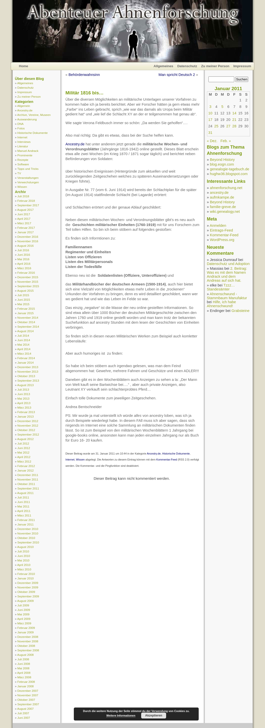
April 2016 (24, 263)
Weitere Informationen (120, 715)
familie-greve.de (223, 207)
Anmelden (218, 226)
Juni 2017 (23, 214)
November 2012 (27, 425)
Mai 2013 (23, 398)
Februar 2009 (26, 627)
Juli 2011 (23, 497)
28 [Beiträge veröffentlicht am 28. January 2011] (234, 126)
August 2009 (25, 600)
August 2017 (25, 209)
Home (23, 66)
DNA (20, 123)
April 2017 (24, 218)
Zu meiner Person (215, 66)
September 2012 (28, 434)
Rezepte (22, 159)
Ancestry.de (25, 110)
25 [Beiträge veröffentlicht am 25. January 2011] (216, 126)
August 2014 (25, 331)
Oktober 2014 (26, 322)
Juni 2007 (23, 717)
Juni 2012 (23, 448)
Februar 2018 (26, 200)
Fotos (21, 128)
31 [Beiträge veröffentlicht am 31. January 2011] (210, 133)
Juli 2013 (23, 389)
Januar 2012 (25, 470)
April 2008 (24, 672)
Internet (22, 137)
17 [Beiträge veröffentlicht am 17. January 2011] (210, 120)
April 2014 (24, 349)
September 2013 (28, 380)
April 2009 (24, 618)
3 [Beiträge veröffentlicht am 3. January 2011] (210, 107)
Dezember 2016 (27, 236)
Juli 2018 (23, 196)
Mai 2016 (23, 259)
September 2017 (28, 205)
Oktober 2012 (26, 430)
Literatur (22, 146)
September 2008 (28, 650)
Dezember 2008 (27, 636)
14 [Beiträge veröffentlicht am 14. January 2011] (234, 113)
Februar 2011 (26, 519)
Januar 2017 (25, 232)
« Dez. (212, 141)
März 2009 (24, 623)
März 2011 (24, 515)
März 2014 (24, 353)
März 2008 (24, 677)
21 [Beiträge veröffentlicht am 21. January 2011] (234, 120)
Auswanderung (27, 119)
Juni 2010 (23, 555)
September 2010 (28, 542)
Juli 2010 (23, 551)
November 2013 (27, 371)
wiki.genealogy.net (225, 212)
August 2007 (25, 708)
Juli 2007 (23, 713)
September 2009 (28, 596)
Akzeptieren (153, 715)
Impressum (242, 66)
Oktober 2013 (26, 376)
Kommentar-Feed (166, 459)
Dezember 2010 (27, 528)
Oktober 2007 (26, 699)
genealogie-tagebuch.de (229, 169)
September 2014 (28, 326)
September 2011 (28, 488)
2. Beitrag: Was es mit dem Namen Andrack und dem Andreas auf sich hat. (227, 274)
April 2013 (24, 403)
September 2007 (28, 704)
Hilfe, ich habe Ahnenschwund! (221, 304)
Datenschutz (187, 66)
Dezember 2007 (27, 690)
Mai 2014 (23, 344)
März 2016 (24, 268)
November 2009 (27, 587)
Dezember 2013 (27, 367)
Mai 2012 (23, 452)
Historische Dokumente (32, 132)
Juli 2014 (23, 335)
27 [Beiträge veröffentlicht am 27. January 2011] (228, 126)
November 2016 (27, 241)
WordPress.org (222, 240)
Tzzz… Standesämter (221, 287)
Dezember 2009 (27, 582)
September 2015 (28, 286)
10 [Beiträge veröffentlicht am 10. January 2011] (210, 113)
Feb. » (225, 141)
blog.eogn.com (222, 164)
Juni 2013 (23, 394)
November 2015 (27, 281)
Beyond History (222, 160)
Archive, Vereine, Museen (34, 114)
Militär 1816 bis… (85, 92)
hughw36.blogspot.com (229, 174)
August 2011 (25, 492)
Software (23, 164)
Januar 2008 (25, 686)
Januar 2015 (25, 313)
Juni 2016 (23, 254)
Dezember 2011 (27, 475)
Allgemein (23, 105)
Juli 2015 (23, 295)
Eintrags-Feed (221, 230)
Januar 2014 (25, 362)
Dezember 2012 (27, 421)
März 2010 (24, 569)
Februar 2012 (26, 466)
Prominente (24, 155)
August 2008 (25, 654)
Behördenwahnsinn (84, 75)
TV (19, 173)
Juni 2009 (23, 609)
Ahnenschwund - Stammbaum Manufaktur (227, 296)
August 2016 (25, 245)
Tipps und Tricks (28, 168)
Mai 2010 (23, 560)
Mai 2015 (23, 304)
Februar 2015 (26, 308)
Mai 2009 (23, 614)
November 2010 (27, 533)
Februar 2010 (26, 573)
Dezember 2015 (27, 277)
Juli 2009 (23, 605)
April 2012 (24, 457)
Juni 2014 (23, 340)
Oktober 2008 (26, 645)
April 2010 (24, 564)
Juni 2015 (23, 299)
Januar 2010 (25, 578)
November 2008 (27, 641)
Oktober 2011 (26, 483)
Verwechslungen (28, 182)
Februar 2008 (26, 681)
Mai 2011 (23, 506)
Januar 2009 (25, 632)
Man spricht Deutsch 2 (176, 75)
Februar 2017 (26, 227)
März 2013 (24, 407)
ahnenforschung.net (226, 188)
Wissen (22, 186)
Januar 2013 (25, 416)
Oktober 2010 (26, 537)
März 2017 (24, 223)
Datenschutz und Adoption (228, 264)
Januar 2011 (25, 524)
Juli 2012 (23, 443)
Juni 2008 (23, 663)
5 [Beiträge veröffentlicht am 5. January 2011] (222, 107)
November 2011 (27, 479)
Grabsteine (240, 311)
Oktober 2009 (26, 591)
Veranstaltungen (28, 177)
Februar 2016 (26, 272)
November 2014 (27, 317)
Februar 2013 (26, 412)
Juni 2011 (23, 501)
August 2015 (25, 290)
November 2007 (27, 695)
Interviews (24, 141)
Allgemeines (163, 66)
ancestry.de (219, 193)
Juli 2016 (23, 250)
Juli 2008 (23, 659)
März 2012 (24, 461)
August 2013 (25, 385)
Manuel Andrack (27, 150)
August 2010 (25, 546)
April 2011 (24, 510)
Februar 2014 (26, 358)
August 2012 (25, 439)
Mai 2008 (23, 668)
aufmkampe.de (222, 197)
